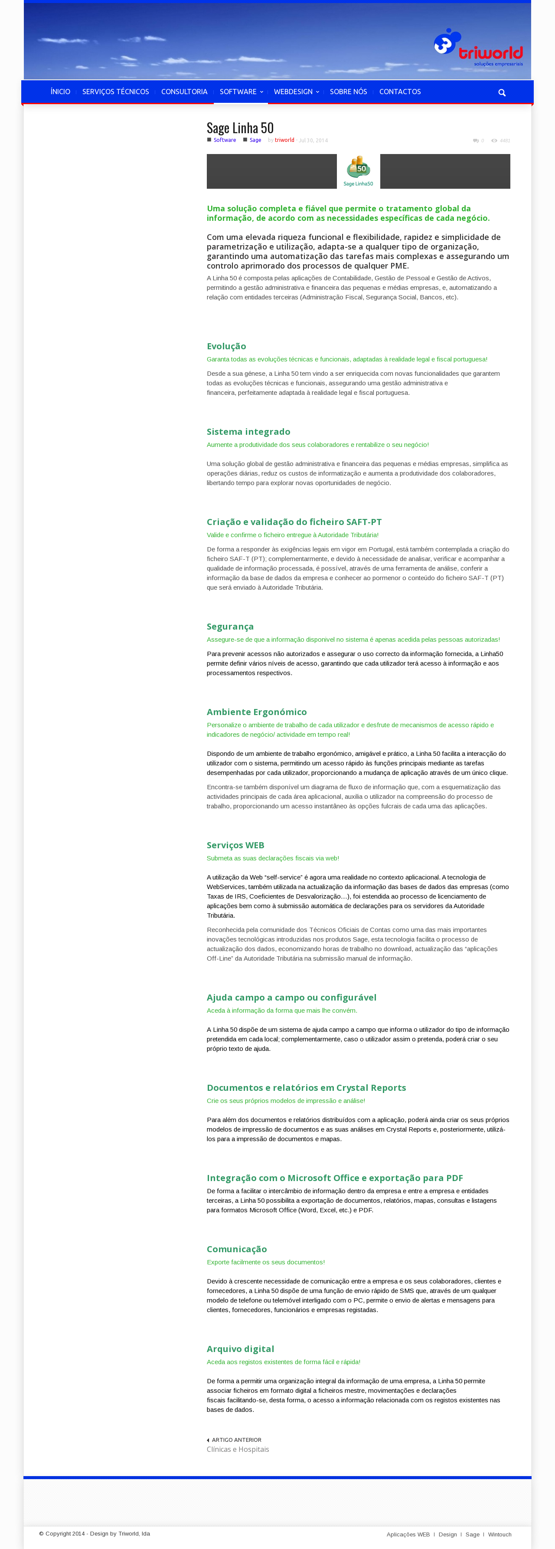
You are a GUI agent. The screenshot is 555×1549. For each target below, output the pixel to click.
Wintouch (500, 1534)
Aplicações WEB (408, 1534)
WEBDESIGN (293, 96)
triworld (284, 140)
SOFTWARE (238, 96)
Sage (255, 140)
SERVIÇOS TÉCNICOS (115, 91)
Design (448, 1534)
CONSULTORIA (184, 91)
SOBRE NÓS (348, 91)
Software (225, 140)
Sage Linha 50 (240, 127)
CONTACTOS (400, 91)
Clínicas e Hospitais (238, 1449)
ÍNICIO (60, 91)
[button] (501, 91)
